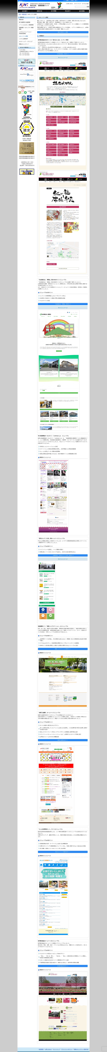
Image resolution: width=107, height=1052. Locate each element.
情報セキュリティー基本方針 (81, 1047)
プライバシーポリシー (66, 1047)
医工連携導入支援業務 (24, 22)
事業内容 (24, 14)
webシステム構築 (23, 36)
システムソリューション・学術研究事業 (25, 32)
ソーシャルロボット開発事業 (26, 24)
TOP (20, 14)
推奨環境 (41, 1047)
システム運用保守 (23, 38)
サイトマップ (56, 1047)
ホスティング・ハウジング (25, 41)
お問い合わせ (48, 1047)
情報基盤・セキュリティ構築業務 (26, 28)
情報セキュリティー (24, 44)
